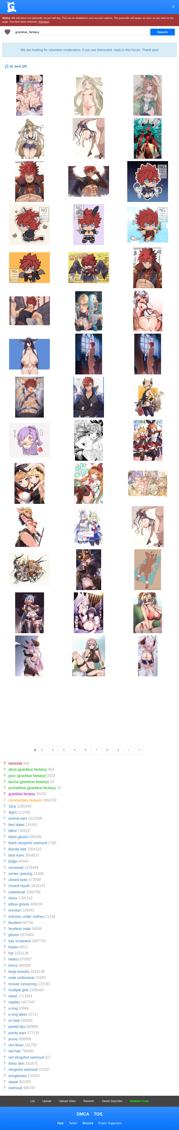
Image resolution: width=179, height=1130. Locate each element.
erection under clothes (26, 917)
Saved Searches (112, 1101)
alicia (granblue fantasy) (27, 769)
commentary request (24, 800)
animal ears (17, 818)
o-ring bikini (17, 1014)
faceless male (19, 929)
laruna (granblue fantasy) (28, 782)
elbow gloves (18, 904)
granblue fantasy (21, 794)
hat (11, 953)
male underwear (21, 978)
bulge (12, 861)
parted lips (16, 1027)
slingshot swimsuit (23, 1069)
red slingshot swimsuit (26, 1057)
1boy (12, 806)
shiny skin (16, 1063)
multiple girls (18, 990)
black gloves (18, 837)
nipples (14, 1002)
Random (88, 1101)
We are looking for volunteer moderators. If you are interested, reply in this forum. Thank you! (89, 50)
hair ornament (19, 941)
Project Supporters (109, 1123)
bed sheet (16, 825)
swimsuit (15, 1088)
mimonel (15, 763)
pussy (13, 1039)
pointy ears (17, 1033)
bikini (12, 831)
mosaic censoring (22, 984)
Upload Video (67, 1101)
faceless (15, 923)
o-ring (13, 1008)
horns (12, 966)
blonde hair (17, 849)
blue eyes (16, 855)
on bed (14, 1021)
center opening (20, 874)
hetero (13, 959)
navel (12, 996)
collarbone (16, 892)
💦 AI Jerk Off (16, 66)
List (32, 1101)
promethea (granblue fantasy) (32, 788)
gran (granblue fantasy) (27, 776)
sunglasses (17, 1076)
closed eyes (18, 880)
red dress (16, 1045)
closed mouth (19, 886)
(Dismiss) (43, 21)
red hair (14, 1051)
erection (14, 910)
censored (15, 868)
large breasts (18, 972)
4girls (12, 812)
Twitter (73, 1123)
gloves (13, 935)
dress (12, 898)
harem (13, 947)
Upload (46, 1101)
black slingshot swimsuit (27, 843)
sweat (13, 1082)
